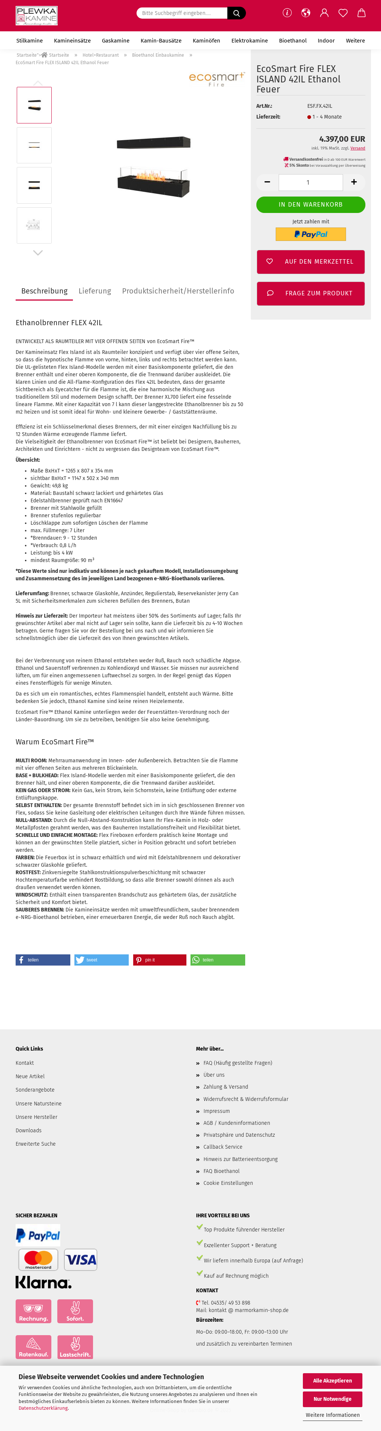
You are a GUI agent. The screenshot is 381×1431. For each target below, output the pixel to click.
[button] (306, 13)
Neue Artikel (30, 1076)
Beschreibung (44, 290)
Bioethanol (293, 40)
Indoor (326, 40)
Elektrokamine (249, 40)
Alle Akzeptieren (332, 1381)
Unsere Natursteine (39, 1104)
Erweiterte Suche (36, 1144)
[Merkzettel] (343, 13)
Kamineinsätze (72, 40)
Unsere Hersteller (36, 1117)
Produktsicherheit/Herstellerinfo (178, 290)
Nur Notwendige (333, 1399)
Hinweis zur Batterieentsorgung (241, 1159)
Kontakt (25, 1063)
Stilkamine (29, 40)
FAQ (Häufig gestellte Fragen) (238, 1063)
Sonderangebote (35, 1090)
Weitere (355, 40)
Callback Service (223, 1147)
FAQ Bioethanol (222, 1171)
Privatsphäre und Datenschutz (239, 1135)
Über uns (214, 1075)
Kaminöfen (206, 40)
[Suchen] (236, 13)
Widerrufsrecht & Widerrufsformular (246, 1099)
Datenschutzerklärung (43, 1408)
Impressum (217, 1111)
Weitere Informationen (333, 1415)
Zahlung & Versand (226, 1087)
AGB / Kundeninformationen (237, 1123)
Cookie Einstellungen (228, 1183)
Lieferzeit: (268, 117)
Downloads (29, 1130)
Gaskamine (115, 40)
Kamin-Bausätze (161, 40)
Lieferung (95, 290)
